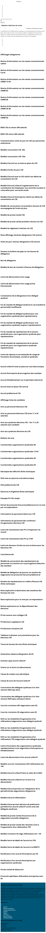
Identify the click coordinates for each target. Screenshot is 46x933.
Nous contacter (7, 16)
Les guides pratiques (8, 39)
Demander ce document (7, 468)
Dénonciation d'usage (8, 270)
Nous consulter (5, 51)
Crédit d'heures (6, 245)
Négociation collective (8, 648)
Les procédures (7, 43)
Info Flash (6, 914)
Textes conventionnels (9, 8)
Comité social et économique (10, 121)
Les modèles (6, 42)
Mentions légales (8, 917)
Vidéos (5, 913)
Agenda (5, 911)
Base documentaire (8, 908)
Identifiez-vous (25, 1)
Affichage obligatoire (8, 48)
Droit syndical (5, 289)
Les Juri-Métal (7, 40)
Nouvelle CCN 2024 (8, 45)
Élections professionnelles (9, 360)
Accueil (2, 28)
